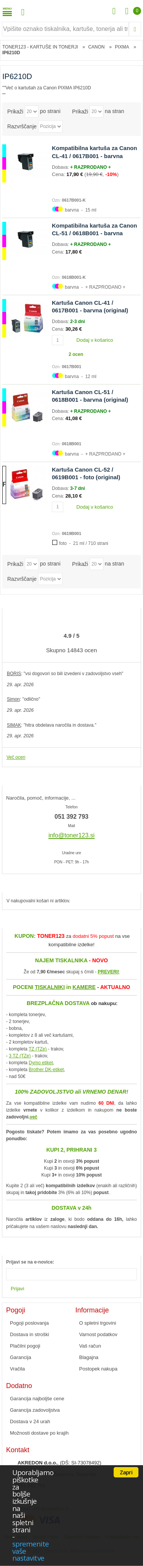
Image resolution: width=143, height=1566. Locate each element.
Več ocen (15, 757)
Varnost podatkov (98, 1334)
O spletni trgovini (97, 1323)
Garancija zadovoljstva (35, 1410)
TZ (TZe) (38, 1049)
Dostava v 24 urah (30, 1421)
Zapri (126, 1472)
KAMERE (84, 987)
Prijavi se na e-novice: (30, 1262)
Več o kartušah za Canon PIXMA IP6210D (48, 88)
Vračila (17, 1369)
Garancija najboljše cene (37, 1398)
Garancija (20, 1357)
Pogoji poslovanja (29, 1323)
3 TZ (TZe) (20, 1056)
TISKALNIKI (50, 987)
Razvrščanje (22, 126)
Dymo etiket (41, 1062)
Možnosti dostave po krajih (39, 1433)
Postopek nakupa (98, 1369)
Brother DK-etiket (46, 1069)
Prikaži (15, 111)
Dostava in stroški (29, 1334)
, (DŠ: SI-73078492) (59, 1463)
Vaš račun (90, 1346)
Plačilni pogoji (25, 1346)
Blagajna (89, 1357)
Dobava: (61, 167)
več (33, 1117)
